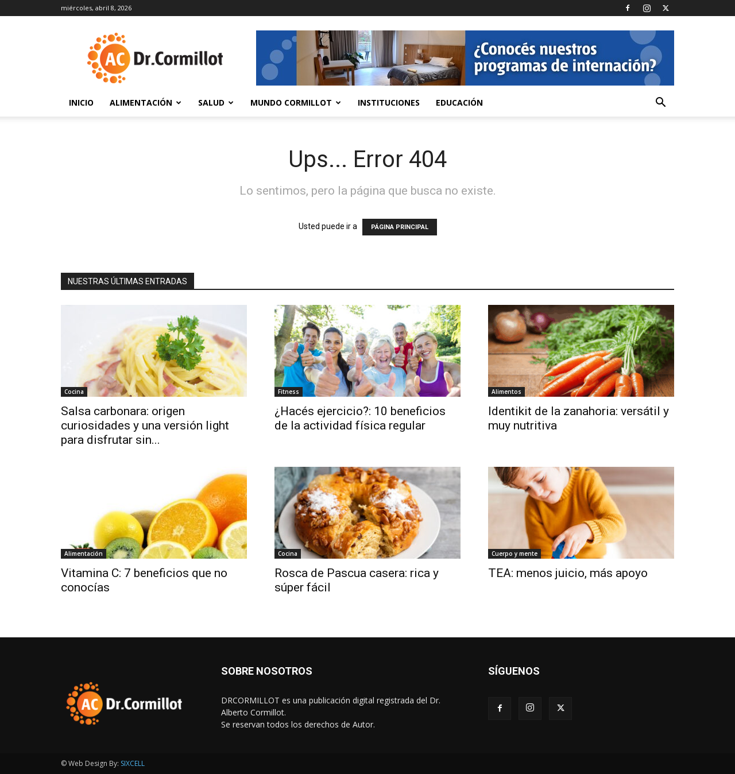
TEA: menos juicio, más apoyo (568, 573)
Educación (459, 102)
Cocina (74, 392)
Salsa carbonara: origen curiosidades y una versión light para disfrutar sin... (145, 425)
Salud (216, 102)
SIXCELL (133, 763)
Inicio (81, 102)
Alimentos (506, 392)
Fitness (288, 392)
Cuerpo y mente (514, 553)
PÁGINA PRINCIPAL (399, 227)
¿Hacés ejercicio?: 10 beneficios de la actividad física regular (360, 418)
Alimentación (145, 102)
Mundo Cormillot (295, 102)
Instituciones (389, 102)
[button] (660, 103)
